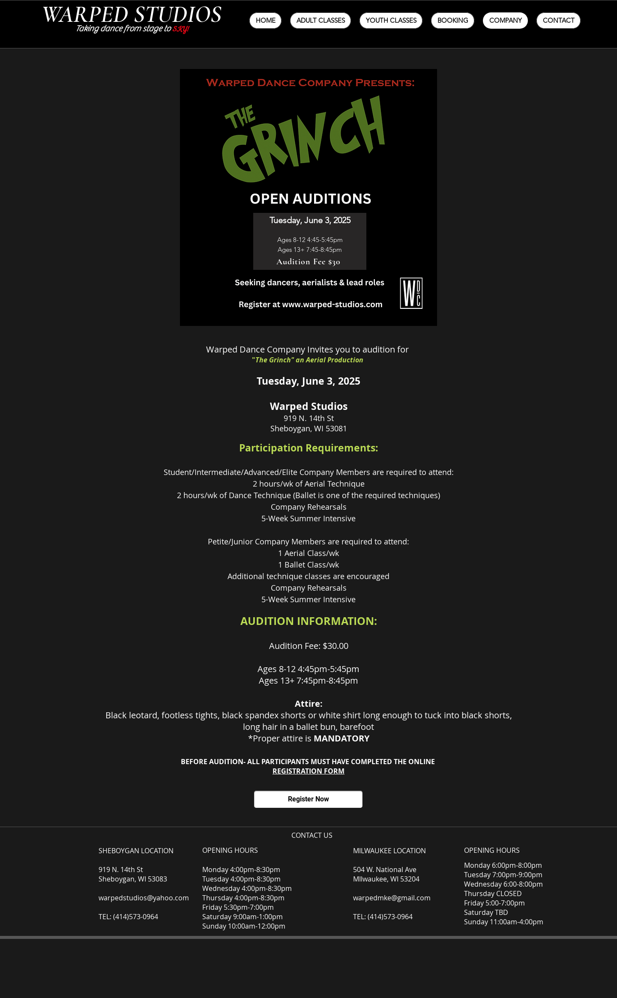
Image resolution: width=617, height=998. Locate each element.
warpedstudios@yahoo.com (144, 897)
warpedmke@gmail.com (392, 897)
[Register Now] (308, 799)
